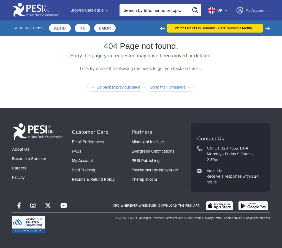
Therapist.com (144, 179)
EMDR (105, 28)
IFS (82, 28)
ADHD (60, 28)
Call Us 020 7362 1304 (227, 148)
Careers (19, 168)
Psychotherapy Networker (155, 170)
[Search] (195, 10)
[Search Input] (160, 10)
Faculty (18, 177)
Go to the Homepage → (170, 87)
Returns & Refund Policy (93, 179)
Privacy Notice (213, 218)
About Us (20, 149)
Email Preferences (88, 142)
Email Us (214, 170)
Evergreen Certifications (153, 151)
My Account (82, 161)
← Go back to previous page (115, 87)
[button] (187, 28)
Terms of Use (174, 218)
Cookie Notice (233, 218)
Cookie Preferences (257, 218)
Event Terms (193, 218)
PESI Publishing (146, 161)
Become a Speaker (29, 159)
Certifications (136, 28)
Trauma (170, 28)
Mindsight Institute (148, 142)
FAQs (76, 151)
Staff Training (83, 170)
